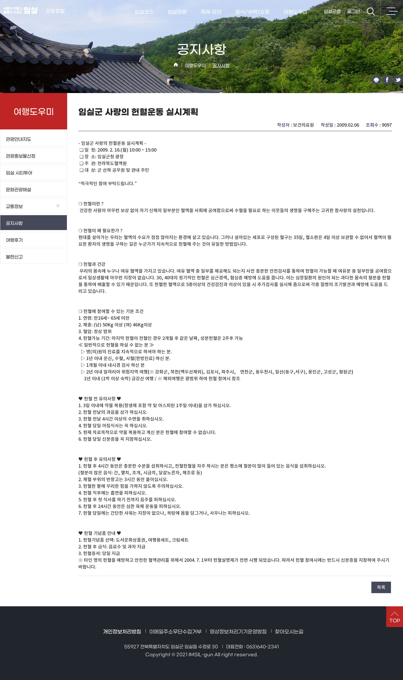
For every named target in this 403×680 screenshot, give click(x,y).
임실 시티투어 (19, 173)
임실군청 (332, 11)
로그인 (353, 11)
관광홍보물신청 (20, 156)
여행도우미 (295, 12)
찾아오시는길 (289, 632)
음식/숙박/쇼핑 (252, 12)
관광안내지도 (18, 139)
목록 (381, 587)
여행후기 (14, 240)
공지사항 (221, 65)
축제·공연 (211, 12)
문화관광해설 (18, 189)
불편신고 (14, 257)
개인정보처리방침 (122, 632)
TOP (394, 620)
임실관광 (177, 12)
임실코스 (144, 12)
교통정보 (14, 206)
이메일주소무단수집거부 (175, 632)
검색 (371, 11)
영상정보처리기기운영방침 (238, 632)
